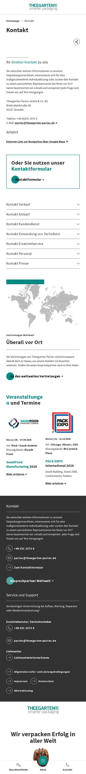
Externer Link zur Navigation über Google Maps (35, 141)
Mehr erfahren (15, 474)
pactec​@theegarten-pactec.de (35, 123)
